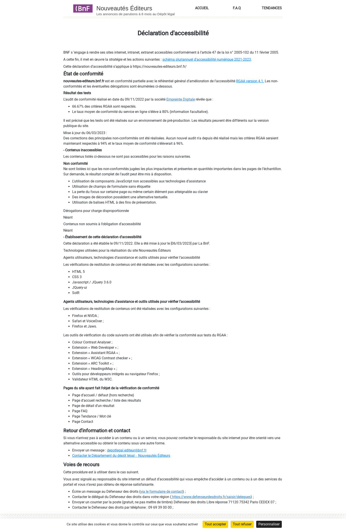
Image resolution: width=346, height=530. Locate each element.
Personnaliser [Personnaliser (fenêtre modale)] (269, 524)
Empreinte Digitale (180, 99)
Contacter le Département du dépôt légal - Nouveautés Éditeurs (121, 455)
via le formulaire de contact (161, 491)
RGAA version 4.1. (250, 81)
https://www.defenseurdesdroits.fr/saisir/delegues (211, 497)
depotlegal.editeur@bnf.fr (127, 450)
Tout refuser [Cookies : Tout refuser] (242, 524)
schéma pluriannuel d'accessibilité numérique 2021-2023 (206, 59)
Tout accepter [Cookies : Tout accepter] (215, 524)
